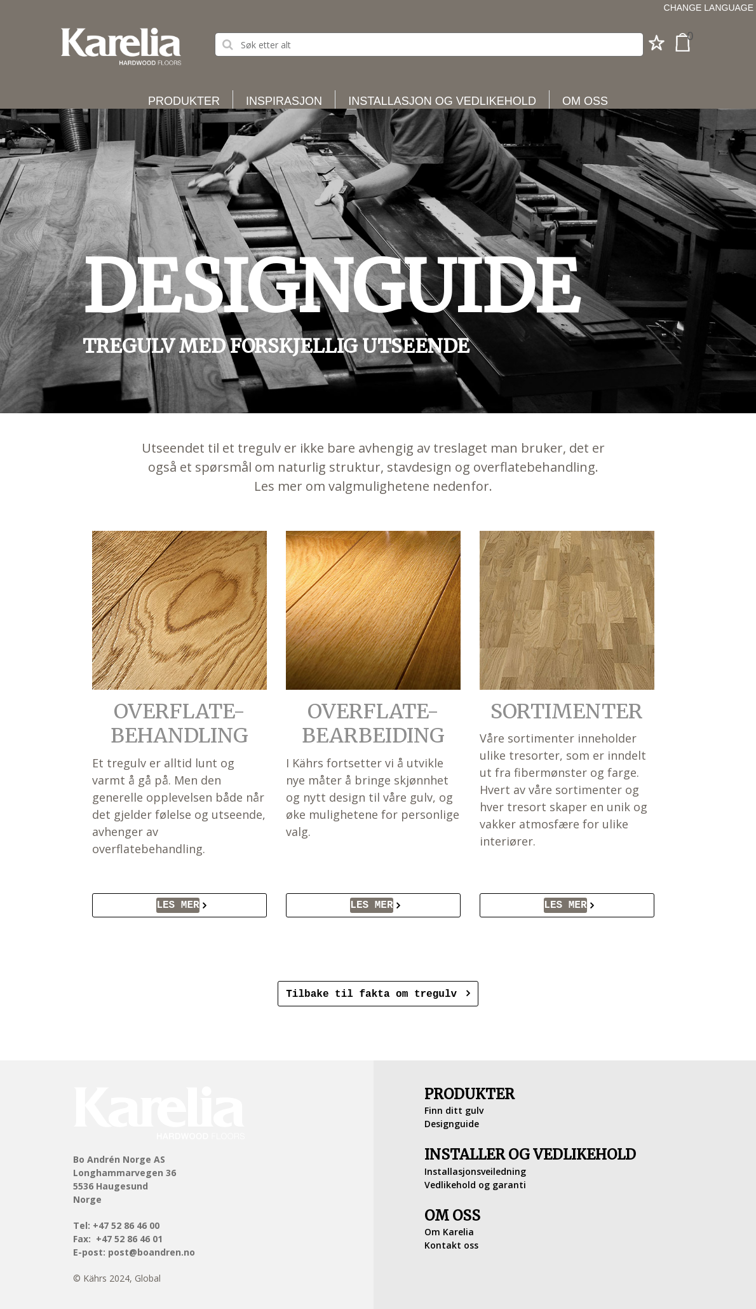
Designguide (451, 1122)
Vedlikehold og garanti (475, 1183)
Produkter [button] (184, 101)
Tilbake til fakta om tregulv (374, 993)
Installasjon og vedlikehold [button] (442, 101)
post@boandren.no (151, 1251)
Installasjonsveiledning (475, 1170)
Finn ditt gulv (453, 1109)
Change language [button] (708, 8)
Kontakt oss (451, 1244)
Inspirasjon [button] (284, 101)
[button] (657, 46)
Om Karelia (449, 1230)
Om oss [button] (585, 101)
